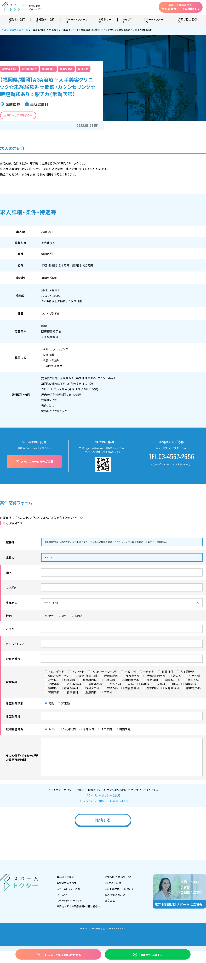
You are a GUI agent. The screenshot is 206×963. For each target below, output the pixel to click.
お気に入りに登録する (18, 115)
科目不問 (83, 69)
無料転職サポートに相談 (181, 7)
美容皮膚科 (48, 243)
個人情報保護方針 (115, 895)
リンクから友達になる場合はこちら (103, 451)
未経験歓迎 (48, 69)
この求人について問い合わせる (58, 955)
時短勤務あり (29, 69)
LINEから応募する (148, 955)
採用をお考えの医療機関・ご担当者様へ (78, 907)
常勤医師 (47, 254)
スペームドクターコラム (155, 19)
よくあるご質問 (113, 883)
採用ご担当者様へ (187, 19)
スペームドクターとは (77, 19)
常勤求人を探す (17, 19)
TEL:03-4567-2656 (171, 456)
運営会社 (110, 901)
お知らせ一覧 (104, 19)
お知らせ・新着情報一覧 (118, 878)
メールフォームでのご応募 (34, 461)
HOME (3, 30)
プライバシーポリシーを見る (102, 796)
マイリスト (127, 19)
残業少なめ (66, 69)
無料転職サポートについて (119, 889)
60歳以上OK (9, 69)
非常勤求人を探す (45, 19)
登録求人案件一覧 (19, 30)
